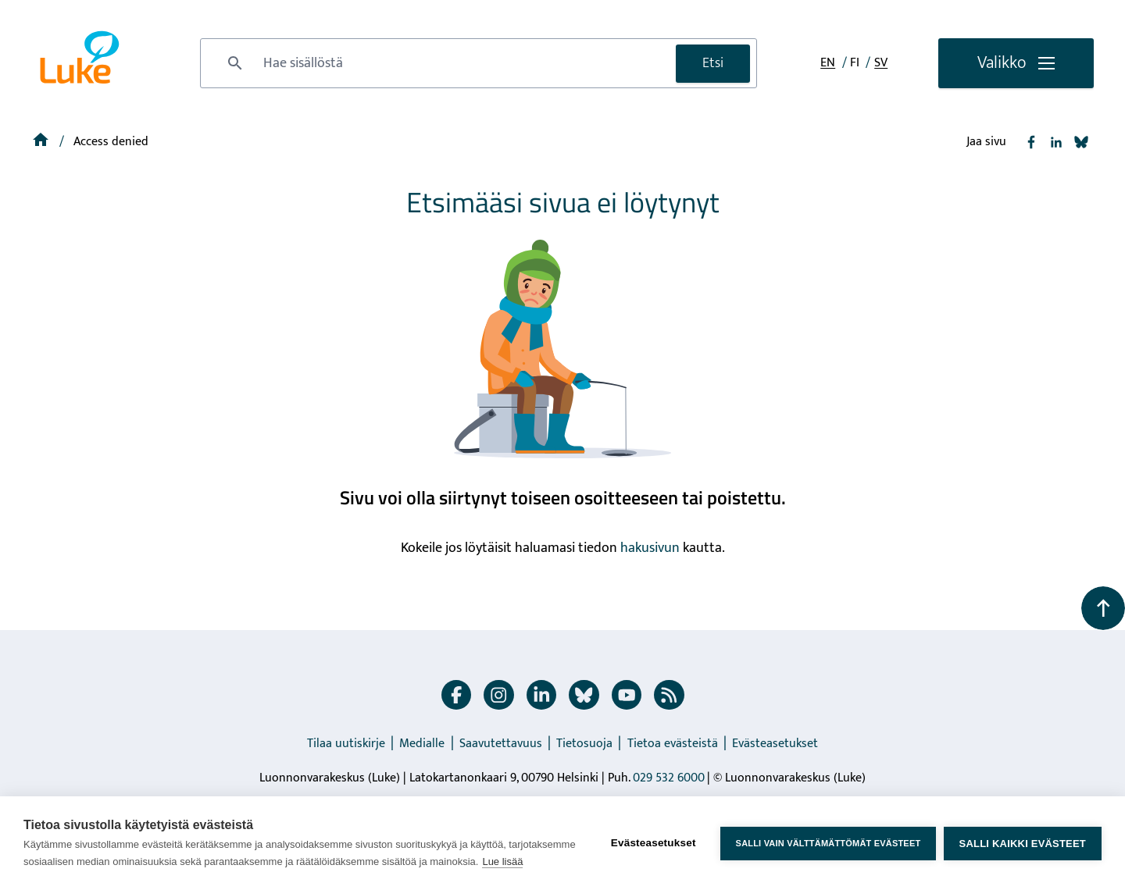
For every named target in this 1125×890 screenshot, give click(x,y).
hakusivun (650, 548)
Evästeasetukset (775, 743)
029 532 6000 (669, 778)
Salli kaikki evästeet (1022, 843)
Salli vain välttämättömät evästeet (827, 843)
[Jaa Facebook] (1031, 142)
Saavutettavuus (500, 743)
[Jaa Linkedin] (1056, 142)
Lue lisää (502, 861)
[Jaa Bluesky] (1081, 142)
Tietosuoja (584, 743)
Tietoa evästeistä (672, 743)
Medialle (422, 743)
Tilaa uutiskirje (346, 743)
